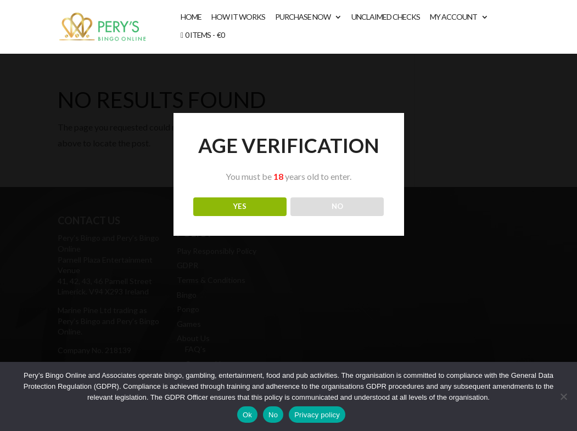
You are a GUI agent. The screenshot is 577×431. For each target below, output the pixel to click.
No (273, 415)
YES (240, 206)
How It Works (238, 17)
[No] (563, 396)
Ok (247, 415)
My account (453, 17)
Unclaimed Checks (385, 17)
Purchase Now (302, 17)
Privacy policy (317, 415)
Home (191, 17)
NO (337, 206)
